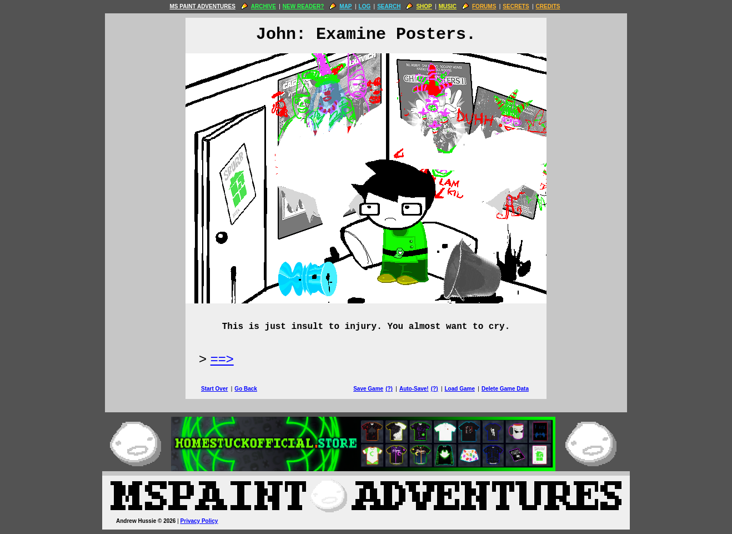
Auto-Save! (414, 389)
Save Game (368, 389)
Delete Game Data (505, 389)
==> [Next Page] (222, 358)
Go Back (245, 389)
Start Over (214, 389)
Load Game (459, 389)
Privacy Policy (199, 521)
